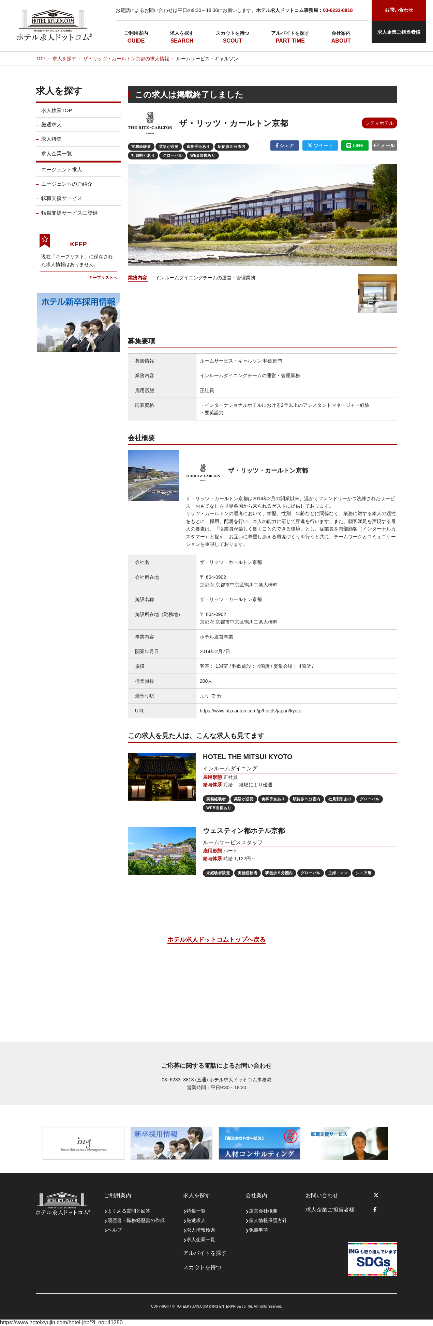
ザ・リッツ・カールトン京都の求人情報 (126, 58)
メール (384, 145)
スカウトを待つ (232, 33)
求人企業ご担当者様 (398, 32)
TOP (41, 58)
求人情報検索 (200, 1230)
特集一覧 (196, 1211)
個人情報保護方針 (268, 1220)
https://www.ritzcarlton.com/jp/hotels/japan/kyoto (250, 710)
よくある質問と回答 (128, 1211)
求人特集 (51, 144)
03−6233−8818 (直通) (185, 1079)
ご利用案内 (136, 33)
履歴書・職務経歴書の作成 (136, 1220)
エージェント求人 (61, 175)
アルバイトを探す (290, 33)
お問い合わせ (321, 1195)
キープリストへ (103, 283)
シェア (284, 145)
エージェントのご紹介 (66, 189)
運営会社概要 (263, 1211)
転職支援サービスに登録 (69, 218)
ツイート (320, 145)
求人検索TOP (56, 116)
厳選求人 (51, 130)
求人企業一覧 (56, 159)
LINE (354, 145)
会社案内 (340, 33)
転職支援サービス (61, 203)
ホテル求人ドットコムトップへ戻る (216, 939)
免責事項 (258, 1230)
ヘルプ (114, 1230)
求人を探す (182, 33)
